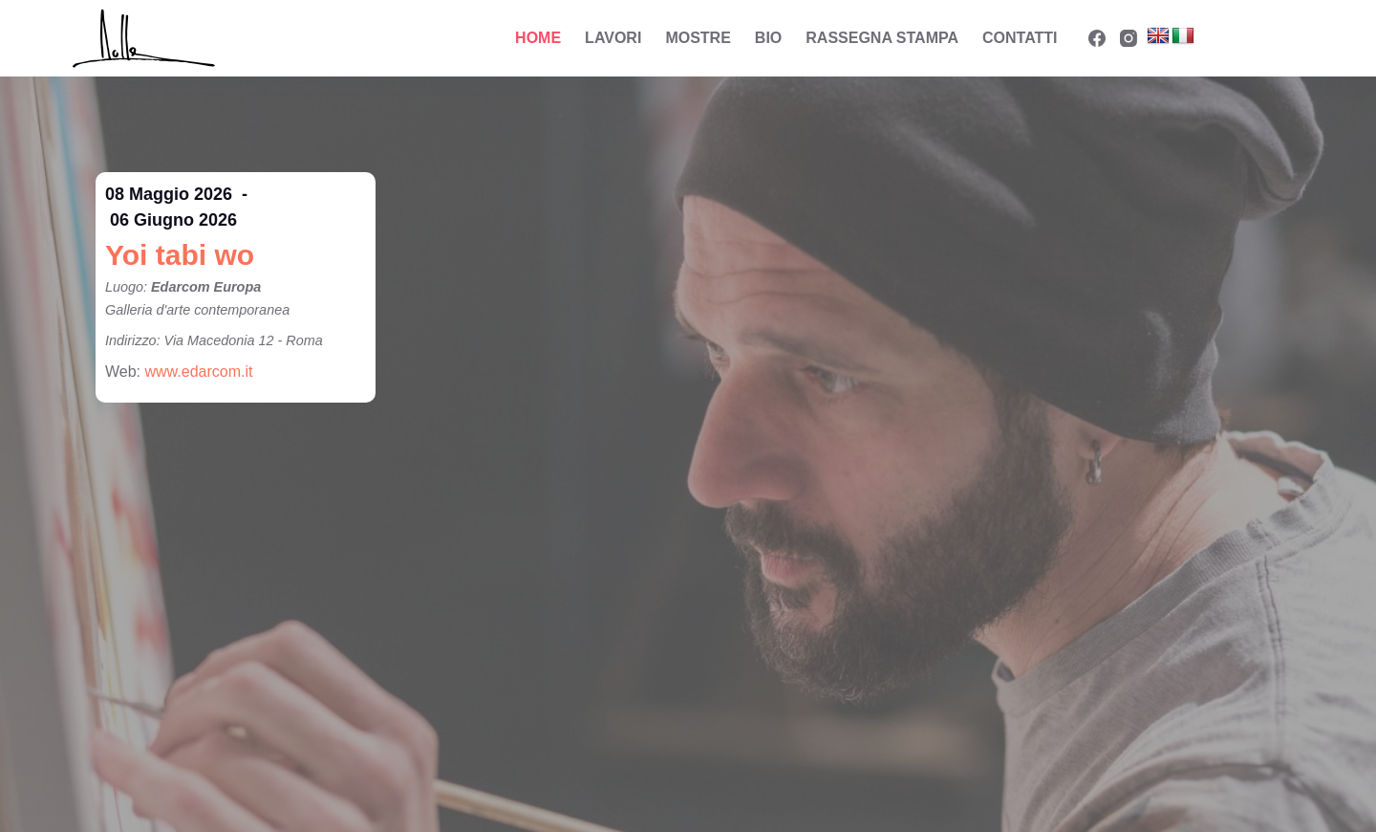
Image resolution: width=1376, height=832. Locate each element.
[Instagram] (1128, 38)
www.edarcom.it (199, 371)
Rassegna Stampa (882, 38)
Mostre (697, 38)
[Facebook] (1097, 38)
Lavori (613, 38)
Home (538, 38)
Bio (768, 38)
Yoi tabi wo (179, 255)
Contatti (1020, 38)
